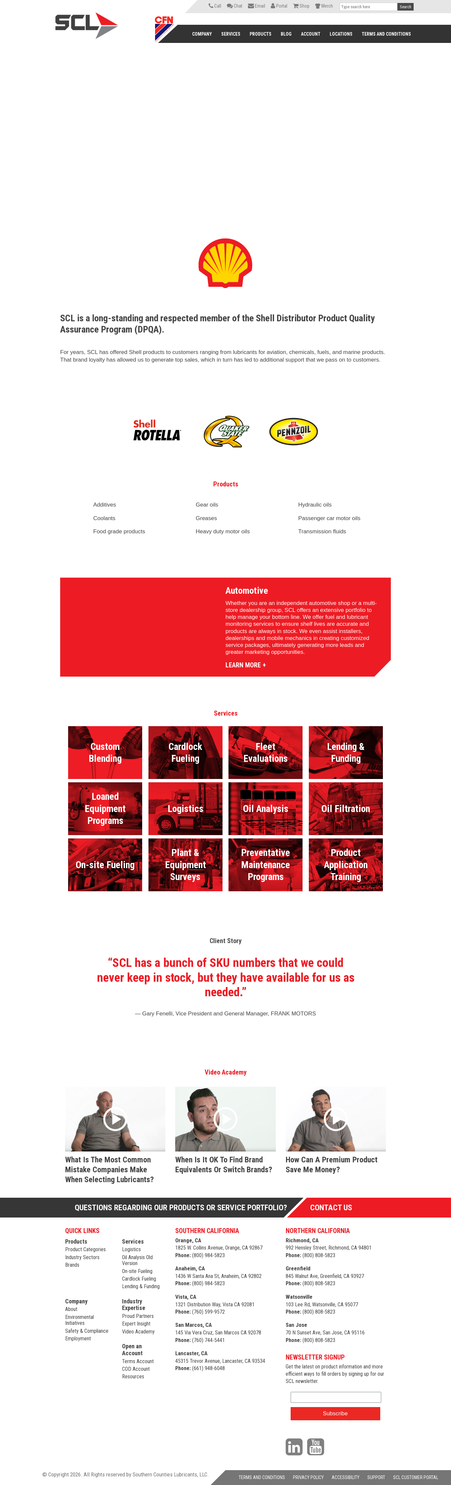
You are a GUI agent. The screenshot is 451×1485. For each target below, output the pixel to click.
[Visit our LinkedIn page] (296, 1446)
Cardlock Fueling (139, 1279)
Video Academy (138, 1331)
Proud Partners (138, 1316)
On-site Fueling (137, 1271)
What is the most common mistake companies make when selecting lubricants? (109, 1169)
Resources (133, 1376)
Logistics (131, 1249)
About (71, 1309)
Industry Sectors (82, 1257)
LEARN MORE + (246, 665)
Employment (78, 1338)
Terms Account (138, 1361)
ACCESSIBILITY (345, 1477)
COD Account (136, 1369)
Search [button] (405, 6)
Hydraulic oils (315, 505)
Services (133, 1241)
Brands (72, 1265)
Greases (206, 518)
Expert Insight (136, 1324)
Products (76, 1241)
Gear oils (207, 505)
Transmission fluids (323, 531)
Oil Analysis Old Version (137, 1260)
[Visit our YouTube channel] (317, 1446)
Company (76, 1301)
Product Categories (85, 1249)
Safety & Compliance (86, 1331)
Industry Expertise (133, 1305)
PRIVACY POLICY (308, 1477)
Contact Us (331, 1207)
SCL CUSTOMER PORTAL (415, 1477)
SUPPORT (376, 1477)
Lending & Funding (141, 1286)
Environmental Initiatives (79, 1320)
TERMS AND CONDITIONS (262, 1477)
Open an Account (132, 1350)
